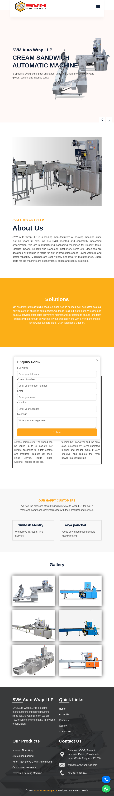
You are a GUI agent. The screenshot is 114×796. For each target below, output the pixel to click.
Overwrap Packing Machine (27, 773)
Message (22, 414)
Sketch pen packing (23, 756)
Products (64, 720)
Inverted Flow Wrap (22, 750)
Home (62, 708)
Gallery (63, 725)
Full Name (22, 367)
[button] (109, 120)
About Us (64, 714)
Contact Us (65, 731)
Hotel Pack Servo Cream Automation (32, 761)
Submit (57, 432)
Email (20, 391)
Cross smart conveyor (24, 767)
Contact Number (26, 379)
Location (21, 402)
